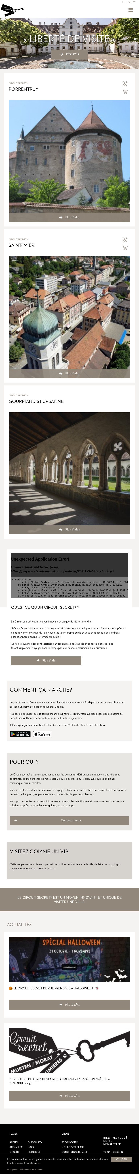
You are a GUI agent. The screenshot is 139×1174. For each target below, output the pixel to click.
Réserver (69, 54)
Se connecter (70, 1142)
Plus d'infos (70, 1004)
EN (128, 2)
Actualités (16, 1147)
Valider (121, 1159)
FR (123, 2)
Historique (34, 1152)
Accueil (14, 1142)
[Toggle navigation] (130, 10)
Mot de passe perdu (73, 1147)
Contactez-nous (71, 820)
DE (134, 2)
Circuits (14, 1152)
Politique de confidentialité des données (24, 1169)
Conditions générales (74, 1152)
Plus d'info (46, 660)
